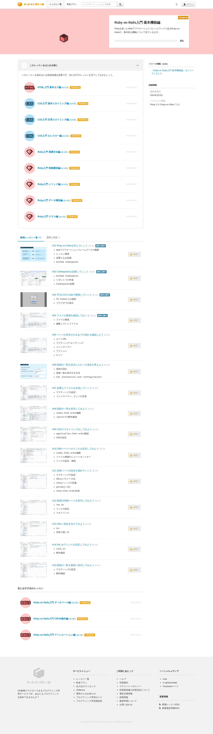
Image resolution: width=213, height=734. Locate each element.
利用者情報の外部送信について (134, 690)
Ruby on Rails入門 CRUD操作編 (55, 618)
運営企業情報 (125, 693)
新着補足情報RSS (171, 708)
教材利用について (128, 701)
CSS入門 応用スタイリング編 (57, 119)
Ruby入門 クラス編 (52, 216)
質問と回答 (53, 237)
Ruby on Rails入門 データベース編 (56, 602)
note (165, 679)
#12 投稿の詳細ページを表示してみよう (73, 500)
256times (80, 690)
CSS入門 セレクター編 (53, 135)
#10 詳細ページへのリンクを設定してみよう (75, 448)
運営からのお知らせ (86, 693)
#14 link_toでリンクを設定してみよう (72, 544)
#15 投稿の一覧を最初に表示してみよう (73, 565)
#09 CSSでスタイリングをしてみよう (72, 429)
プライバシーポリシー (130, 686)
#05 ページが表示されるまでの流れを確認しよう (77, 334)
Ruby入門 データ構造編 (54, 200)
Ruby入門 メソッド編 (53, 184)
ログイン (188, 4)
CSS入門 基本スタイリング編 (57, 103)
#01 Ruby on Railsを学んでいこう (70, 245)
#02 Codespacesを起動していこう (70, 271)
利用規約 (123, 682)
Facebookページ (171, 686)
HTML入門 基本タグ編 (53, 87)
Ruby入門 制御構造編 (53, 168)
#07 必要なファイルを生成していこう (72, 388)
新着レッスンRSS (171, 704)
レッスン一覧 (56, 4)
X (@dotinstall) (170, 682)
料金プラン (72, 4)
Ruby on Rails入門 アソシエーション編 (58, 634)
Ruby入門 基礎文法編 (53, 152)
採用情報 (123, 697)
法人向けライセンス (86, 686)
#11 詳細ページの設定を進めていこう (72, 470)
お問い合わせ (125, 704)
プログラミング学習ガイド (89, 697)
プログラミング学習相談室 (89, 701)
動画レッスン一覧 (30, 237)
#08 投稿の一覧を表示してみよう (69, 408)
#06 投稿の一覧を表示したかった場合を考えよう (77, 364)
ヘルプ (122, 679)
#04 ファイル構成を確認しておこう (70, 315)
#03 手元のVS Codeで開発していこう (72, 294)
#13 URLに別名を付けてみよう (68, 524)
